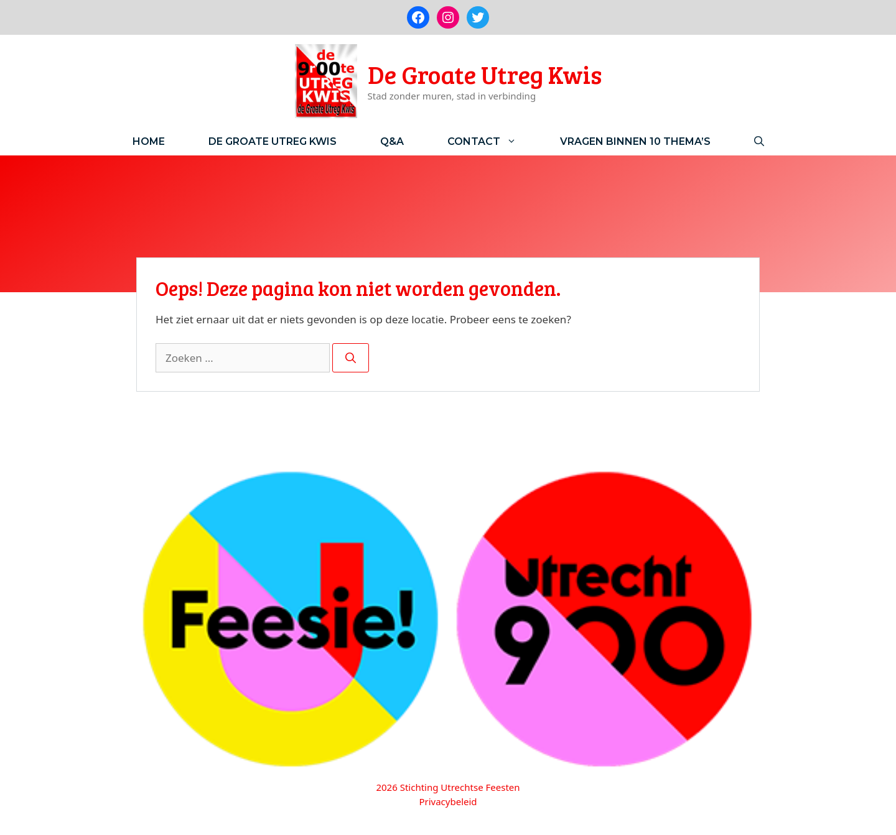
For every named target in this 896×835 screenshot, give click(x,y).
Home (149, 141)
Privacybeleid (448, 801)
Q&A (392, 141)
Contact (492, 141)
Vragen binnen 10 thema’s (635, 141)
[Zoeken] (350, 358)
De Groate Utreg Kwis (485, 74)
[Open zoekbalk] (759, 141)
